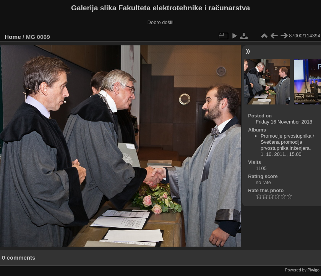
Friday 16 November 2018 (284, 122)
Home (13, 37)
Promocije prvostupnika (286, 136)
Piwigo (313, 270)
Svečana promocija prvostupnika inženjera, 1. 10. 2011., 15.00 (286, 148)
